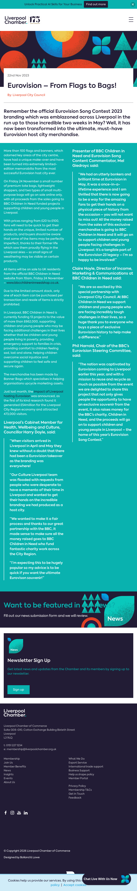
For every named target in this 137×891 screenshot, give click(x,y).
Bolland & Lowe (30, 857)
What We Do (77, 758)
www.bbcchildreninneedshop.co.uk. (33, 283)
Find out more (96, 4)
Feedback (75, 797)
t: (13, 745)
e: (30, 749)
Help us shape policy (81, 774)
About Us (9, 782)
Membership (12, 758)
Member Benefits (15, 766)
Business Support (79, 770)
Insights (8, 774)
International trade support (86, 766)
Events (8, 778)
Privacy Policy (77, 786)
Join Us (8, 762)
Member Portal (78, 778)
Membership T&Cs (80, 789)
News (7, 770)
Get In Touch (77, 793)
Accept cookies (74, 885)
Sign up (18, 690)
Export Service (78, 762)
